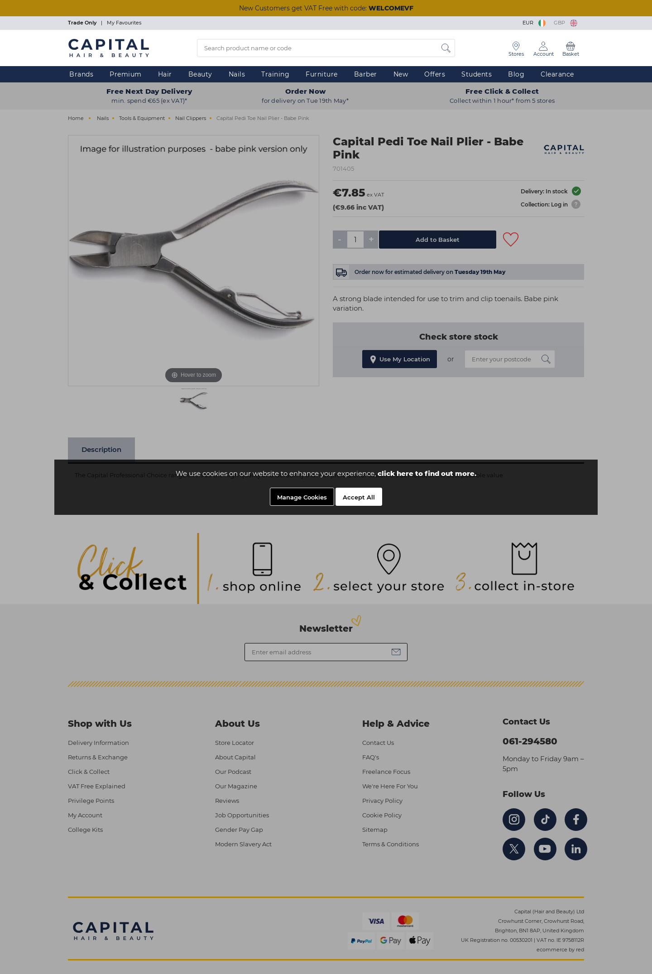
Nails (237, 74)
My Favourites (124, 22)
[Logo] (108, 47)
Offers (434, 74)
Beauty (200, 74)
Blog (516, 74)
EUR (535, 22)
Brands (81, 74)
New (400, 74)
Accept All (359, 497)
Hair (165, 74)
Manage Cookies (302, 497)
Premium (126, 74)
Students (476, 74)
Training (275, 74)
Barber (365, 74)
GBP (565, 22)
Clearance (557, 74)
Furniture (322, 74)
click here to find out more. (427, 473)
